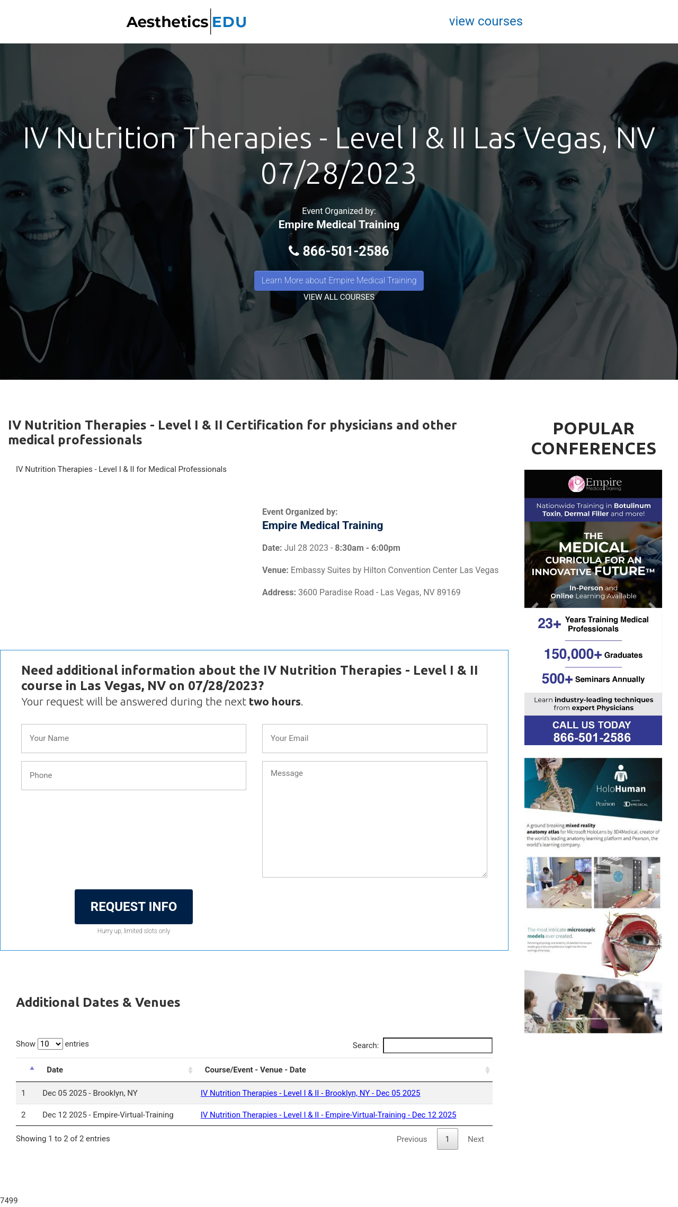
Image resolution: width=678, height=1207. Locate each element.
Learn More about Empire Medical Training (338, 280)
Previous (412, 1139)
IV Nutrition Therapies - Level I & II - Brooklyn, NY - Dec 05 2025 (311, 1093)
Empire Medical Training (339, 224)
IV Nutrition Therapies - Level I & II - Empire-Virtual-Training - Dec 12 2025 (329, 1115)
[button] (534, 607)
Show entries (52, 1044)
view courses (486, 21)
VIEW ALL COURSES (339, 297)
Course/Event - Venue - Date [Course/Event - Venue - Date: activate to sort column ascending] (255, 1070)
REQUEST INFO (134, 906)
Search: (423, 1045)
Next (476, 1139)
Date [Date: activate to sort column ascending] (55, 1070)
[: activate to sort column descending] (26, 1070)
